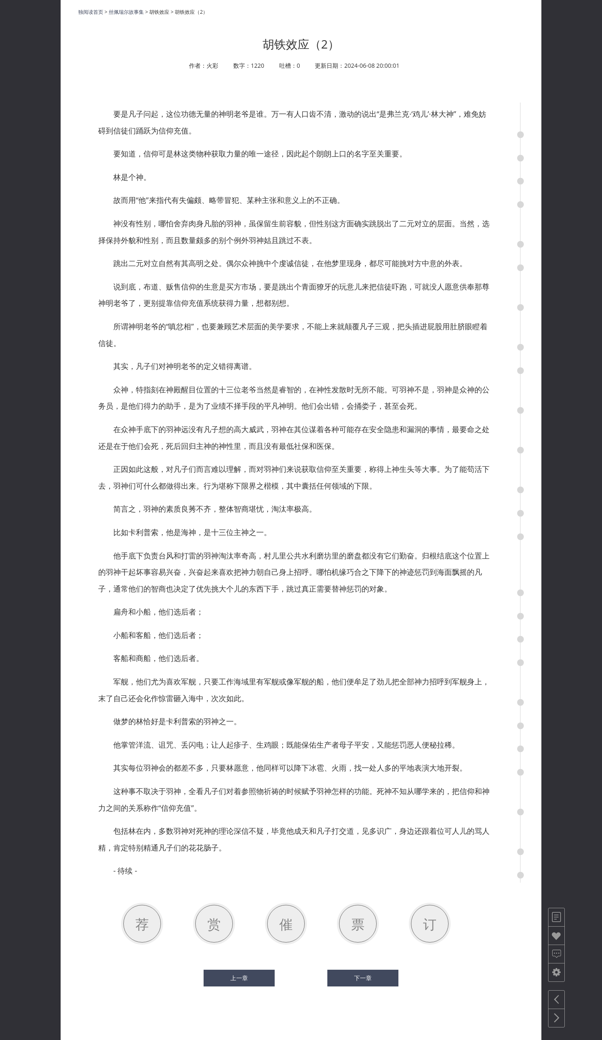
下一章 (363, 978)
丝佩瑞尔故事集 (126, 11)
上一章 (239, 978)
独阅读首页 (90, 11)
